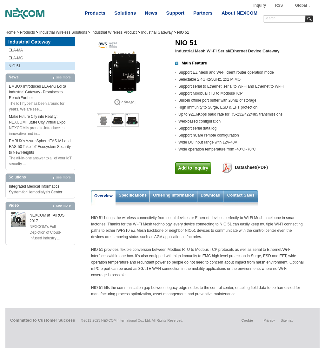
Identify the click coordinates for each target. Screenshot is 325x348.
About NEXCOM (239, 13)
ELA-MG (16, 58)
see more (63, 77)
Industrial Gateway (157, 32)
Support (175, 13)
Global (301, 5)
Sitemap (287, 320)
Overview (103, 195)
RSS (279, 5)
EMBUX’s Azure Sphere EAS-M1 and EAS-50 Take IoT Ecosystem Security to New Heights (40, 147)
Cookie (247, 320)
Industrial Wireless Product (114, 32)
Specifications (133, 195)
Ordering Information (173, 195)
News (151, 13)
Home (10, 32)
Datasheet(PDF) (251, 167)
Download (210, 195)
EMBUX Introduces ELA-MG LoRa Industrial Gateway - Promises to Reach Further (37, 92)
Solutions (125, 13)
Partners (203, 13)
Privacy (269, 320)
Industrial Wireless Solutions (63, 32)
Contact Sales (241, 195)
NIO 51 (15, 66)
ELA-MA (16, 50)
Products (95, 13)
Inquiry (260, 5)
